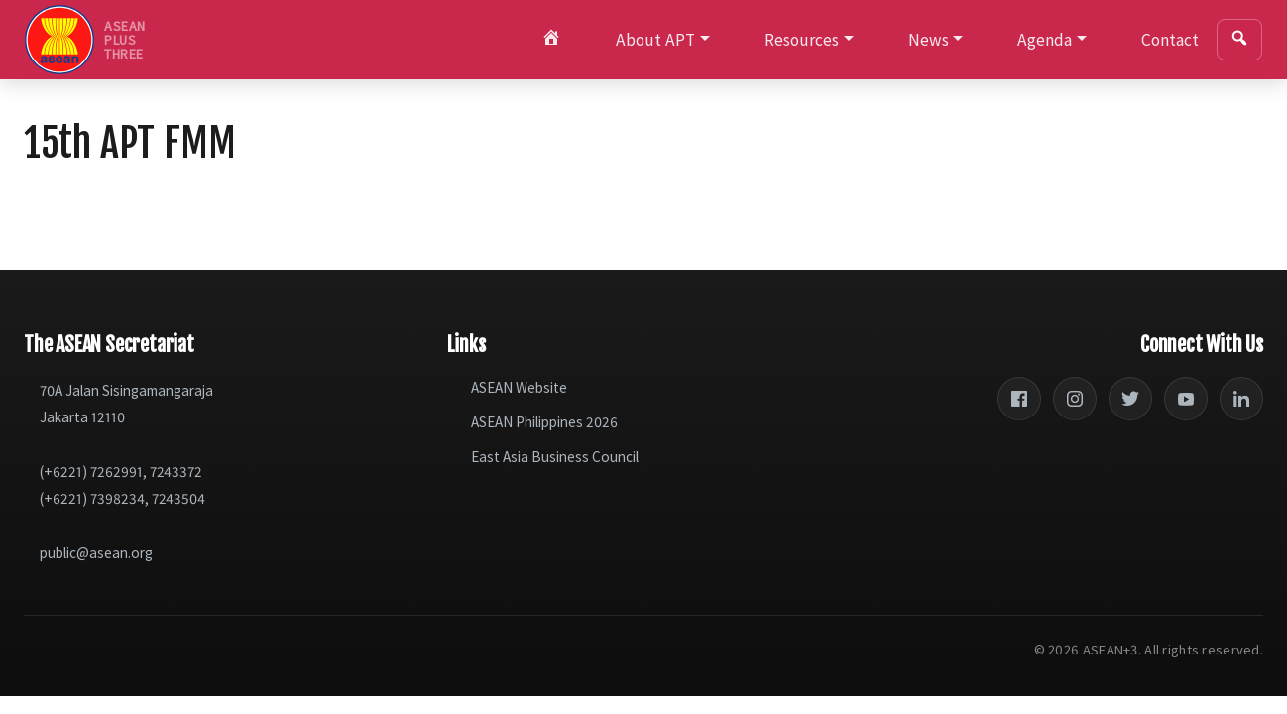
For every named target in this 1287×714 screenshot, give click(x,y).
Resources (801, 40)
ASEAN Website (519, 387)
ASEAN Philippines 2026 (544, 422)
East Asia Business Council (555, 456)
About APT (655, 40)
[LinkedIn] (1241, 398)
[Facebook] (1019, 398)
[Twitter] (1130, 398)
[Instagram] (1075, 398)
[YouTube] (1186, 398)
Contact (1170, 40)
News (928, 40)
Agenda (1044, 40)
